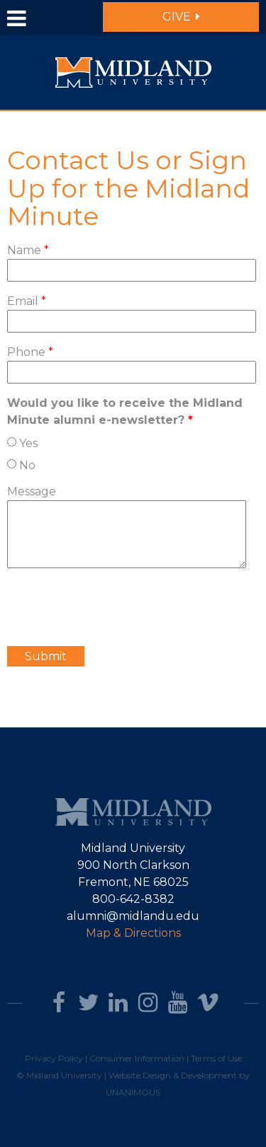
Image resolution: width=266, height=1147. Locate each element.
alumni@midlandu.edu (133, 916)
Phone (30, 352)
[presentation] (115, 607)
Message (31, 491)
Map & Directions (133, 933)
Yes (28, 443)
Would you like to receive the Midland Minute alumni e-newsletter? (125, 411)
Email (26, 301)
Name (28, 250)
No (27, 465)
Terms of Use (216, 1058)
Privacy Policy (54, 1058)
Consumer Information (136, 1058)
